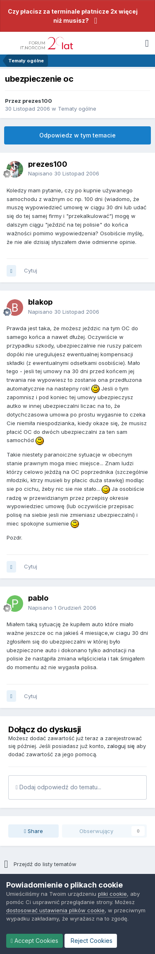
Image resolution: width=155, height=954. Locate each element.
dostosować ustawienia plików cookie (55, 910)
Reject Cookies (90, 940)
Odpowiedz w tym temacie (77, 135)
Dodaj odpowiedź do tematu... (58, 787)
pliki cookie (112, 893)
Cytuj (30, 270)
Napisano (63, 173)
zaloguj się (121, 746)
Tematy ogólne (77, 108)
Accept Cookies (34, 940)
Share (33, 831)
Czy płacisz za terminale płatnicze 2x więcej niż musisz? (73, 16)
